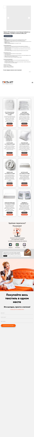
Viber (24, 247)
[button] (9, 125)
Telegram (10, 247)
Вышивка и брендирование (24, 203)
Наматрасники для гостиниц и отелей (10, 203)
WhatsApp (17, 247)
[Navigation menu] (32, 82)
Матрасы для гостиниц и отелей (24, 173)
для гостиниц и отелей (24, 143)
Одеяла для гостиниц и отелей (10, 173)
